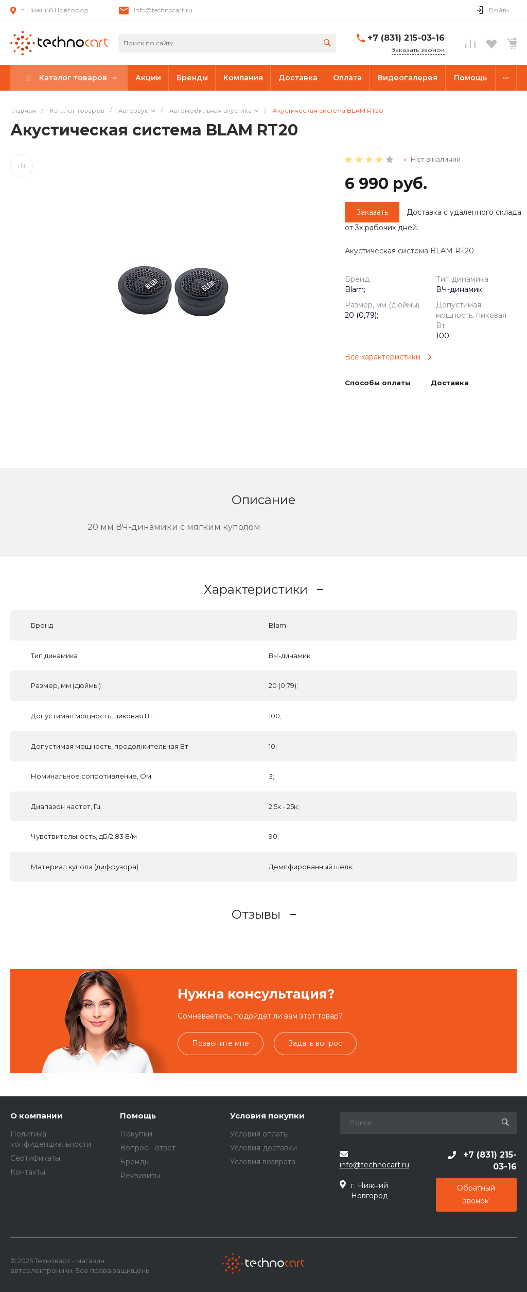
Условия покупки (267, 1116)
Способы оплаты (378, 383)
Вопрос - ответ (147, 1147)
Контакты (27, 1172)
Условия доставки (263, 1147)
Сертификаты (35, 1158)
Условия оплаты (259, 1134)
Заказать (372, 212)
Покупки (136, 1134)
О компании (36, 1116)
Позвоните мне (220, 1043)
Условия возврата (262, 1161)
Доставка (450, 383)
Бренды (135, 1161)
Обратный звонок (476, 1194)
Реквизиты (140, 1175)
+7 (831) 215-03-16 (406, 38)
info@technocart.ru (163, 10)
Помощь (138, 1116)
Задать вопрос (315, 1043)
